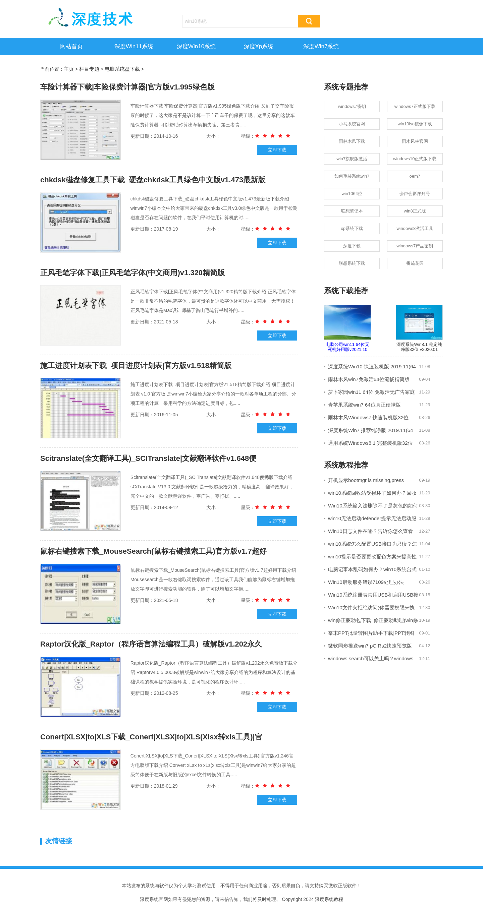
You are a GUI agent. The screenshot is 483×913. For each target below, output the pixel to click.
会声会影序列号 (414, 193)
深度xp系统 (259, 46)
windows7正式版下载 (414, 106)
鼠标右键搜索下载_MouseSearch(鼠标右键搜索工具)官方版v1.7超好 (153, 551)
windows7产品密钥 (414, 245)
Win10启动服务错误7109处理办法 (366, 582)
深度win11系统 (133, 46)
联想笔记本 (352, 211)
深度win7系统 (321, 46)
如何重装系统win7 (352, 176)
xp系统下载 (352, 228)
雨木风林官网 (415, 141)
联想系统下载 (352, 263)
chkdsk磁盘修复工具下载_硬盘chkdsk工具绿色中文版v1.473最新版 (152, 180)
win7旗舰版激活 (351, 158)
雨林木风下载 (352, 141)
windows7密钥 (352, 106)
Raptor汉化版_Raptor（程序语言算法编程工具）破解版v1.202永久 (151, 644)
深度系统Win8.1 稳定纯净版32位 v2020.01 (419, 328)
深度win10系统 (196, 46)
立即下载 (277, 150)
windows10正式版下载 (414, 158)
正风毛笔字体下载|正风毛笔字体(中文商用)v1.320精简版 (132, 272)
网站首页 (71, 46)
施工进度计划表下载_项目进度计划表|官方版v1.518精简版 (135, 365)
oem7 (415, 176)
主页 (69, 69)
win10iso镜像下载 (414, 123)
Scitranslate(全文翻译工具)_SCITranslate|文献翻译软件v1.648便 (148, 458)
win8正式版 (415, 211)
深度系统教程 (329, 899)
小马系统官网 (352, 123)
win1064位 (351, 193)
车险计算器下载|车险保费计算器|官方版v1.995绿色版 (127, 87)
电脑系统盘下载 (122, 69)
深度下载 (352, 245)
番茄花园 (415, 263)
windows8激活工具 (414, 228)
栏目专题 (89, 69)
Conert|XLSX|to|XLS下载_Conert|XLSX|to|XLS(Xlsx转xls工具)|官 (151, 737)
